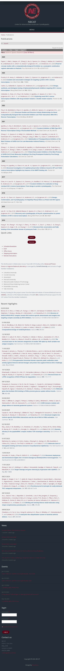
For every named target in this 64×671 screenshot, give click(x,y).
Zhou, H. (38, 512)
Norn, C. (56, 498)
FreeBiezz (35, 665)
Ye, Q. (14, 512)
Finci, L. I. (12, 311)
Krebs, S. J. (5, 360)
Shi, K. (57, 337)
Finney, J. (12, 313)
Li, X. (25, 500)
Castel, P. (28, 375)
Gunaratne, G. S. (49, 337)
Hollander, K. (20, 77)
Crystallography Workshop (10, 587)
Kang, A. (34, 325)
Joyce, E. (40, 325)
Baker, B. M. (46, 429)
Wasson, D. (23, 356)
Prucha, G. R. (5, 77)
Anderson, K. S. (47, 64)
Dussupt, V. (5, 351)
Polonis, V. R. (28, 358)
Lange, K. (18, 401)
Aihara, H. (21, 339)
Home (3, 35)
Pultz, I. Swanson (9, 484)
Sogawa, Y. (34, 386)
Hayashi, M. (5, 389)
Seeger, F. (12, 479)
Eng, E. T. (21, 225)
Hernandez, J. (7, 353)
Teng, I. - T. (38, 356)
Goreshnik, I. (30, 496)
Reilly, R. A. (22, 134)
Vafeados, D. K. (45, 500)
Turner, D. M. (57, 413)
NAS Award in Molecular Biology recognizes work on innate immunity (23, 558)
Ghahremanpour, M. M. (42, 147)
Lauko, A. (26, 327)
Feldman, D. (5, 500)
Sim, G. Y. (11, 467)
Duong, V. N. (5, 165)
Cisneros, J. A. (46, 126)
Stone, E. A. (38, 134)
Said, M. (8, 496)
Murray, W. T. (8, 429)
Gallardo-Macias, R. (22, 211)
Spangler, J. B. (52, 484)
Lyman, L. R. (15, 441)
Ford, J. (21, 441)
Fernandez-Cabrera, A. (33, 372)
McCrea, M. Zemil (49, 351)
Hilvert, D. (38, 327)
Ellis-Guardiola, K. (52, 441)
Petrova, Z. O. (48, 181)
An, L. (3, 496)
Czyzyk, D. (5, 413)
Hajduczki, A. (37, 353)
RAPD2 (32, 237)
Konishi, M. (19, 386)
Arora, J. (30, 353)
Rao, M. (24, 353)
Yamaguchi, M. (42, 386)
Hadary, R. (31, 401)
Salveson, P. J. (55, 500)
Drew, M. (59, 372)
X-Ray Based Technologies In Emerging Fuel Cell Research (20, 594)
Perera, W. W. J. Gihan (49, 427)
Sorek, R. (33, 403)
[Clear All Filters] (29, 52)
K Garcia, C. (39, 484)
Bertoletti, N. (12, 110)
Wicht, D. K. (25, 455)
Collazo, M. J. (6, 443)
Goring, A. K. (42, 441)
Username (6, 612)
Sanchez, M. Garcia (34, 500)
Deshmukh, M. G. (6, 137)
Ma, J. (3, 427)
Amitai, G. (52, 401)
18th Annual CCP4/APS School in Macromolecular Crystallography (22, 551)
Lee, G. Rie (37, 496)
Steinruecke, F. (6, 403)
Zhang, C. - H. (5, 134)
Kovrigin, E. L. (25, 429)
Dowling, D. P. (37, 455)
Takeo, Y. (19, 150)
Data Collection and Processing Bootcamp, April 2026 (18, 574)
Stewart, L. (31, 484)
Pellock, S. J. (19, 327)
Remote (31, 242)
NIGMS (3, 295)
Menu (32, 30)
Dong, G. (58, 225)
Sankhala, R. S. (17, 353)
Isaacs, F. (44, 137)
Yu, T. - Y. (18, 479)
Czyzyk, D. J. (40, 384)
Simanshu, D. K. (41, 313)
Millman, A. (11, 401)
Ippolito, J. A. (35, 94)
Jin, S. (31, 126)
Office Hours (8, 251)
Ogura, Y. (13, 389)
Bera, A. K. (46, 325)
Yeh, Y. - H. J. (52, 94)
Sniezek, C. (17, 481)
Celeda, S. (34, 337)
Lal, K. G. (41, 351)
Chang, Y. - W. (14, 225)
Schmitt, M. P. (29, 443)
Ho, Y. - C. (14, 96)
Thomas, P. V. (21, 351)
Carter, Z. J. (28, 77)
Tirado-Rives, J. (17, 137)
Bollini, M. (35, 110)
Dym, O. (58, 401)
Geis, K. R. (56, 311)
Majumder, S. (21, 496)
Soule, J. (26, 441)
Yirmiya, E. (24, 401)
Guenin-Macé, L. (49, 479)
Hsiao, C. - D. (50, 225)
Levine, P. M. (37, 498)
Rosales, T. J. (38, 427)
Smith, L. (17, 356)
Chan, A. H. (13, 94)
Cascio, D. (13, 443)
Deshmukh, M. (22, 147)
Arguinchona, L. (9, 481)
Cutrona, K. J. (5, 128)
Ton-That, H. (21, 443)
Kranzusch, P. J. (22, 403)
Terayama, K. (6, 384)
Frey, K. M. (20, 94)
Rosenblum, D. (38, 479)
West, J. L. (40, 337)
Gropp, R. (14, 486)
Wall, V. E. (34, 311)
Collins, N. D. (36, 358)
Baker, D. (48, 327)
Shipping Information (10, 253)
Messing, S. (52, 372)
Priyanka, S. (26, 337)
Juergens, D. (45, 496)
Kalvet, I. (32, 327)
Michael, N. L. (45, 358)
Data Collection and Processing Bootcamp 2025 (17, 581)
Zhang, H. (5, 467)
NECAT (32, 22)
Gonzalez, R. (6, 455)
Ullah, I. (9, 61)
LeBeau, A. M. (36, 339)
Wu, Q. (30, 61)
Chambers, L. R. (7, 512)
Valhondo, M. (55, 126)
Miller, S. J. (38, 137)
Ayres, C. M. (9, 427)
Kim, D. (4, 325)
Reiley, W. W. (8, 358)
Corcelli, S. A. (17, 429)
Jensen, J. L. (13, 351)
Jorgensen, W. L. (33, 64)
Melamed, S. (44, 401)
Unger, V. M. (13, 227)
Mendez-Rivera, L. (32, 351)
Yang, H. (30, 479)
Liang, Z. (31, 137)
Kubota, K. (30, 389)
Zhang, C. (44, 61)
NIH (37, 295)
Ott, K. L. (19, 337)
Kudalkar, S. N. (27, 150)
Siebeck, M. (7, 486)
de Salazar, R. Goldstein (44, 311)
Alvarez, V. (45, 498)
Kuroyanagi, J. (57, 386)
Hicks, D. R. (20, 500)
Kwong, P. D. (52, 356)
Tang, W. (56, 467)
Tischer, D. (28, 325)
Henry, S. (12, 77)
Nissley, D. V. (20, 313)
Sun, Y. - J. (43, 225)
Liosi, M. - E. (54, 134)
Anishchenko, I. (7, 498)
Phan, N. (19, 455)
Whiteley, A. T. (46, 512)
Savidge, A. (41, 467)
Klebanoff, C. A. (35, 429)
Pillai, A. (51, 498)
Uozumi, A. (12, 386)
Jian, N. (44, 353)
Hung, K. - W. (5, 225)
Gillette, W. (25, 413)
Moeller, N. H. (6, 339)
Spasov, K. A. (36, 61)
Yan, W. (26, 384)
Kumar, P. (25, 64)
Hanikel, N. (53, 325)
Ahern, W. (21, 325)
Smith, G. (11, 356)
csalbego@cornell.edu (9, 653)
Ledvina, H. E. (31, 512)
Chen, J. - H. (28, 225)
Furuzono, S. (15, 384)
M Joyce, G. (53, 358)
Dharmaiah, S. (6, 372)
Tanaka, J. (37, 389)
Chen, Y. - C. (35, 225)
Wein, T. (4, 401)
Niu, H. (11, 126)
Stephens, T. (5, 313)
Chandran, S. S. (29, 427)
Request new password (9, 627)
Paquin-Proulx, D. (17, 358)
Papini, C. (4, 61)
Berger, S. (5, 479)
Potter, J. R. (19, 311)
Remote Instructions (10, 256)
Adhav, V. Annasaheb (30, 467)
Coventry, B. (16, 498)
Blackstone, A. (26, 481)
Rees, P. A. (50, 353)
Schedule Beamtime (10, 246)
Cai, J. (18, 512)
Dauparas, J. (54, 496)
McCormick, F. (28, 313)
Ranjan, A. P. (16, 61)
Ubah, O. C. (5, 337)
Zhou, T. (44, 356)
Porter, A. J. (14, 339)
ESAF (5, 249)
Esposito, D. (20, 375)
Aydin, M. (24, 479)
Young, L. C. (26, 311)
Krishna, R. (7, 327)
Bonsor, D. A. (5, 311)
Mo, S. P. (23, 372)
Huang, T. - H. (25, 227)
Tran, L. (14, 496)
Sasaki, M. (5, 386)
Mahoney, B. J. (6, 441)
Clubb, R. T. (40, 443)
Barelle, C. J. (47, 339)
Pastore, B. (49, 467)
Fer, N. (21, 384)
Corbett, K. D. (11, 514)
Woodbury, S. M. (12, 325)
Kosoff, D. (28, 339)
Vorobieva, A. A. (7, 503)
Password (5, 619)
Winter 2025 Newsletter (9, 537)
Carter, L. (34, 481)
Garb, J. (37, 401)
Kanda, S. (27, 386)
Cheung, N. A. (34, 441)
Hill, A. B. (14, 403)
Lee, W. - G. (28, 165)
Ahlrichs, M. (52, 481)
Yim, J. (13, 327)
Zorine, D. (13, 500)
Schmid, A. (31, 356)
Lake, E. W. (13, 337)
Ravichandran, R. (42, 481)
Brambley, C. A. (18, 427)
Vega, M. (4, 375)
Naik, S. (45, 484)
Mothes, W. (51, 61)
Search (6, 43)
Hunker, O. (27, 94)
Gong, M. (23, 512)
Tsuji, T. (50, 386)
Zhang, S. (24, 61)
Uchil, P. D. (18, 64)
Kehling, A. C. (19, 467)
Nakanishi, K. (6, 469)
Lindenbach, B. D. (8, 64)
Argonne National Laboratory (16, 266)
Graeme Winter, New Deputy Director (13, 530)
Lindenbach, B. (49, 150)
